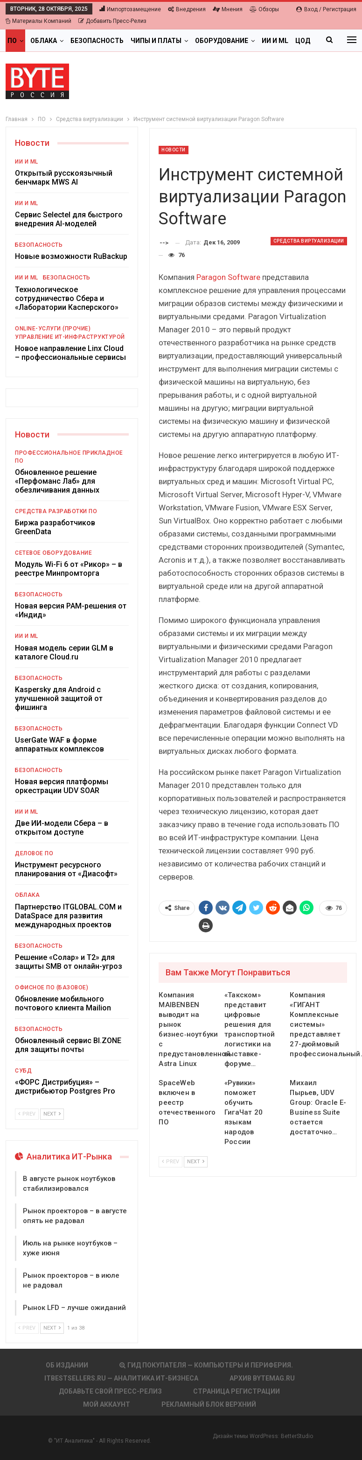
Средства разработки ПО (56, 511)
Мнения (228, 9)
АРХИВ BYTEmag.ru (262, 1378)
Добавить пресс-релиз (112, 21)
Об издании (67, 1365)
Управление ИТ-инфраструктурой (70, 337)
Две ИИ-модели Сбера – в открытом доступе (61, 828)
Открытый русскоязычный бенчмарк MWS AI (63, 177)
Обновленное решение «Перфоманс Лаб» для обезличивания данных (57, 481)
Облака (43, 40)
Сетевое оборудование (53, 553)
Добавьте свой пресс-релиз (110, 1391)
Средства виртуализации (308, 240)
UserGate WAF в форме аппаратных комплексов (59, 744)
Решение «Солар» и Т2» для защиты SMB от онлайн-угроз (68, 962)
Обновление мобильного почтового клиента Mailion (63, 1003)
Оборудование (221, 40)
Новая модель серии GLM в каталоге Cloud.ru (64, 652)
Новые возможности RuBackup (71, 256)
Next (195, 1162)
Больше (276, 40)
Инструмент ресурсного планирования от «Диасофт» (66, 869)
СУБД (23, 1070)
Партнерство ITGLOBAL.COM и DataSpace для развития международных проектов (68, 915)
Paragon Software (228, 277)
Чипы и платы (156, 40)
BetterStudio (297, 1436)
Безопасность (97, 40)
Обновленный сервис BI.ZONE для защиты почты (68, 1045)
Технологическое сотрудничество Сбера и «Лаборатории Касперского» (66, 298)
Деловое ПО (34, 853)
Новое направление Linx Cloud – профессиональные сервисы (70, 353)
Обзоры (264, 9)
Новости (173, 149)
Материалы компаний (38, 21)
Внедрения (187, 9)
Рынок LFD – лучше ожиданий (74, 1307)
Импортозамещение (130, 9)
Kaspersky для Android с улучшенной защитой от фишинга (59, 698)
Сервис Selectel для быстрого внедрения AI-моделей (69, 219)
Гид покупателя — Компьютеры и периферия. (206, 1365)
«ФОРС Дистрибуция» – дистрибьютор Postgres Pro (65, 1086)
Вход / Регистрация (326, 9)
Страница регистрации (236, 1391)
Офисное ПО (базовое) (51, 987)
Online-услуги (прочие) (52, 328)
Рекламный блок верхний (208, 1404)
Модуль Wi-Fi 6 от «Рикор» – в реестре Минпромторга (68, 569)
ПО (12, 40)
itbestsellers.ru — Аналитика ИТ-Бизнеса (121, 1378)
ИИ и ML (26, 161)
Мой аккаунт (106, 1404)
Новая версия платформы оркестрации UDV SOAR (61, 786)
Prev (170, 1162)
